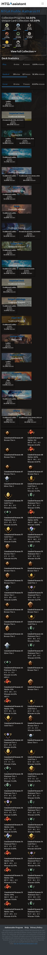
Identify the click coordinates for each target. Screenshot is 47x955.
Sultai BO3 (16, 392)
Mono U (16, 150)
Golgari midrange (16, 299)
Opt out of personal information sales (25, 943)
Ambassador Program (14, 927)
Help (27, 927)
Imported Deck (16, 113)
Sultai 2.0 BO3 (17, 169)
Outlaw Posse (16, 336)
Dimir (16, 262)
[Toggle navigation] (42, 4)
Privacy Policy (36, 927)
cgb (16, 94)
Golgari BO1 (16, 132)
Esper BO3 (17, 318)
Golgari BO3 (17, 243)
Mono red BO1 (17, 355)
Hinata (16, 411)
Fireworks (17, 373)
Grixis (16, 206)
